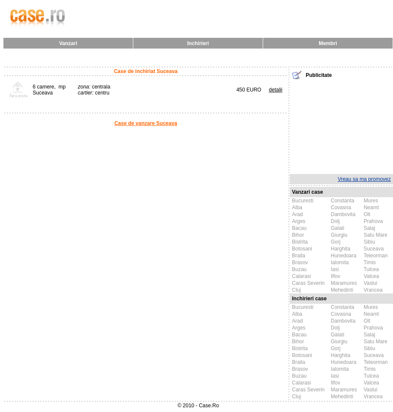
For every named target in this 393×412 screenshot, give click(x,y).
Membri (328, 43)
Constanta (342, 201)
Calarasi (301, 276)
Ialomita (340, 262)
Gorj (336, 242)
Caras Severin (308, 283)
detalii (275, 90)
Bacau (299, 228)
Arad (297, 214)
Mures (371, 201)
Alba (297, 207)
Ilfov (335, 276)
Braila (298, 256)
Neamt (371, 207)
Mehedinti (342, 290)
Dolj (335, 221)
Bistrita (300, 242)
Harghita (340, 249)
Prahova (373, 221)
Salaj (369, 228)
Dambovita (343, 214)
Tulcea (371, 269)
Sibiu (369, 242)
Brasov (300, 262)
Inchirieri (198, 43)
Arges (298, 221)
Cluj (296, 290)
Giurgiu (339, 235)
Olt (367, 214)
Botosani (302, 249)
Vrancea (373, 290)
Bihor (298, 235)
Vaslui (371, 283)
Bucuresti (302, 201)
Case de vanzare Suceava (145, 123)
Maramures (344, 283)
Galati (337, 228)
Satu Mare (375, 235)
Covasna (341, 207)
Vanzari (68, 43)
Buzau (299, 269)
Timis (370, 262)
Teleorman (376, 256)
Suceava (374, 249)
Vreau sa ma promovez (364, 179)
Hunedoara (343, 256)
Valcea (371, 276)
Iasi (335, 269)
